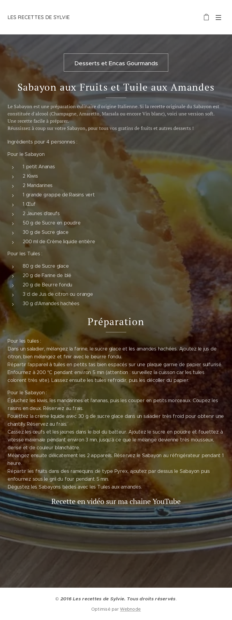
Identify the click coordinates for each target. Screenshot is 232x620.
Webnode (130, 609)
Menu (218, 17)
